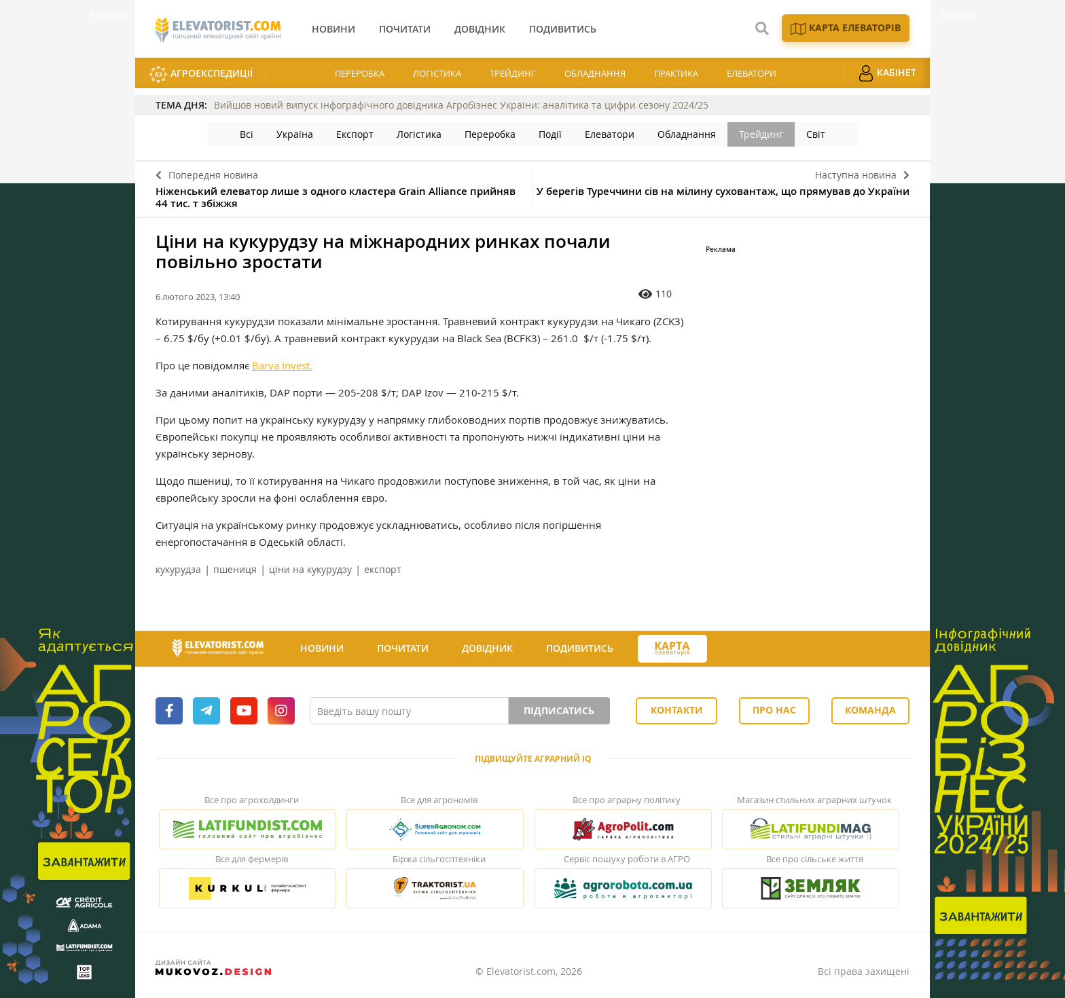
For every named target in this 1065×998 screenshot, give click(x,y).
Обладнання (595, 73)
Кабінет (887, 73)
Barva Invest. (282, 365)
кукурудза (178, 569)
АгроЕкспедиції (201, 74)
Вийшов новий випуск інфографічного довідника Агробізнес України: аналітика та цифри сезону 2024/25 (461, 104)
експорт (382, 569)
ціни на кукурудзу (310, 569)
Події (550, 134)
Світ (815, 134)
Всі (246, 134)
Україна (294, 134)
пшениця (235, 569)
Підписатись (559, 710)
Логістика (437, 73)
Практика (676, 73)
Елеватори (751, 73)
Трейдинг (513, 73)
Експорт (355, 134)
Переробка (359, 73)
